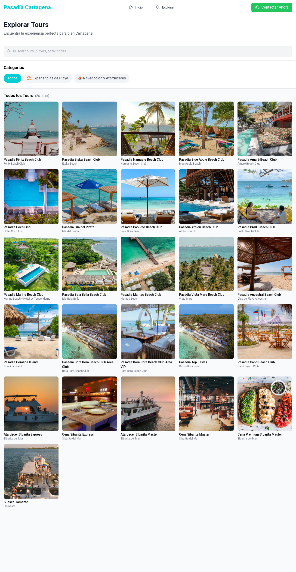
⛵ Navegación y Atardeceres (101, 78)
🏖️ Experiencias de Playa (47, 78)
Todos (12, 78)
